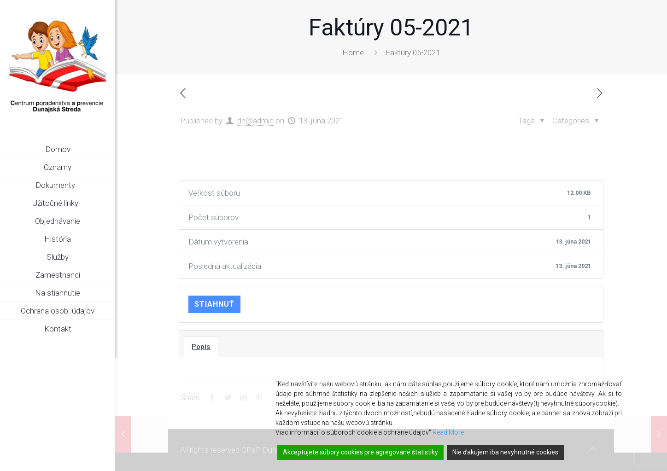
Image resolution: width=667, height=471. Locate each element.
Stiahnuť (214, 304)
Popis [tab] (201, 347)
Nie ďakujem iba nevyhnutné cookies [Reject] (505, 452)
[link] (108, 185)
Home (353, 52)
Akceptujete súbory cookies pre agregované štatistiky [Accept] (360, 452)
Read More (448, 432)
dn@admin (255, 120)
